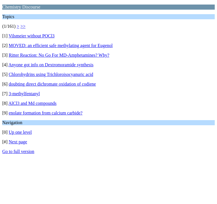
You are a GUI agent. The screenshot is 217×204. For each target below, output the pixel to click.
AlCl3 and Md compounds (32, 103)
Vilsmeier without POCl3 (31, 35)
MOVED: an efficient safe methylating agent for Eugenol (61, 45)
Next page (18, 141)
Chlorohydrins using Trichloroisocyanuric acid (51, 74)
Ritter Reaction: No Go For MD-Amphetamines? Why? (59, 55)
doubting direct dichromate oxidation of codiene (52, 84)
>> (22, 26)
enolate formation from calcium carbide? (46, 112)
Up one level (20, 132)
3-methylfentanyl (24, 93)
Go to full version (18, 151)
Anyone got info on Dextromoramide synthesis (51, 64)
